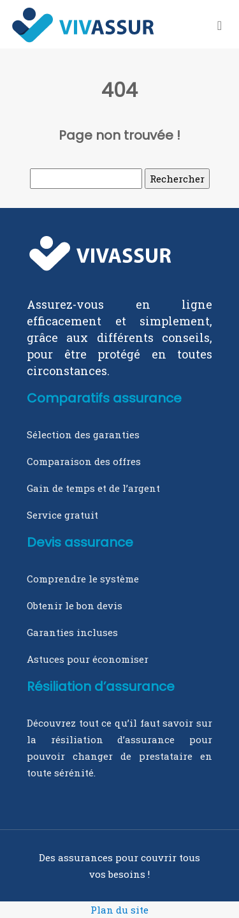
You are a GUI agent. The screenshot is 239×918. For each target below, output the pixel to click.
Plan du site (119, 909)
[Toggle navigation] (219, 24)
